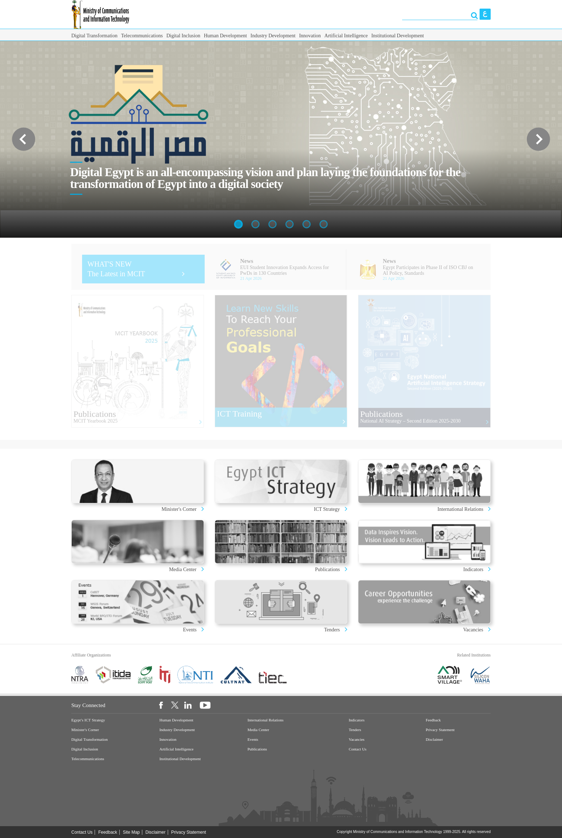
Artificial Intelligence (346, 35)
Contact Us (357, 749)
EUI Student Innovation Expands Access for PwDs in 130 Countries (284, 270)
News (246, 261)
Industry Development (273, 35)
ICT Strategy (327, 509)
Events (190, 629)
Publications (327, 569)
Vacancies (473, 629)
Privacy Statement (440, 730)
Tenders (332, 629)
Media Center (183, 569)
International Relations (461, 509)
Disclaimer (434, 740)
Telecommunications (142, 35)
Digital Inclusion (183, 35)
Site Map (131, 832)
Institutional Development (397, 35)
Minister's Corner (180, 509)
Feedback (433, 720)
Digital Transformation (94, 35)
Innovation (310, 35)
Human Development (225, 35)
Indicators (474, 569)
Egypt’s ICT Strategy (88, 720)
